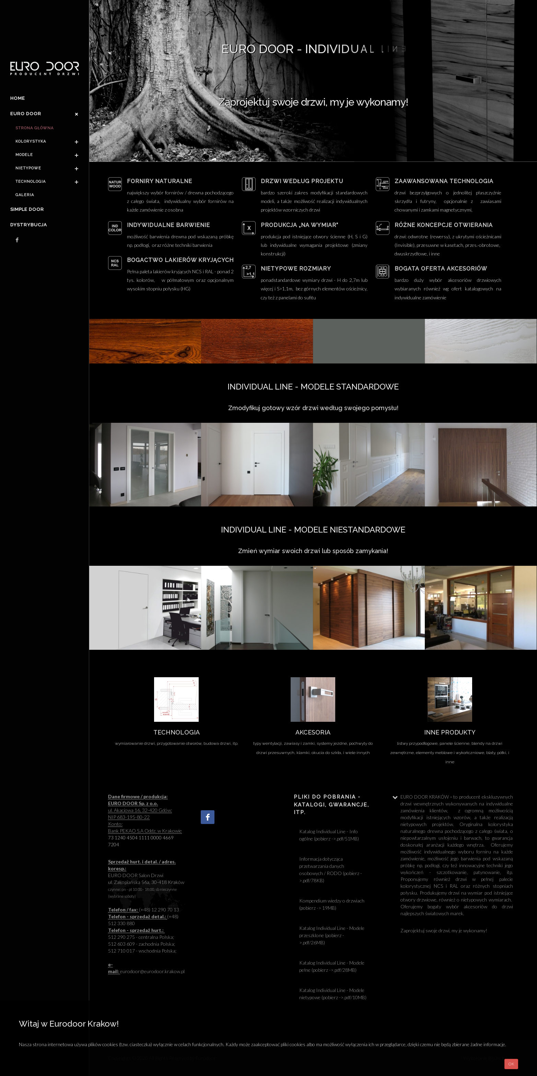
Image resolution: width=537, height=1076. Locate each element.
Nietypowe (28, 168)
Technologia (30, 181)
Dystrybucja (28, 224)
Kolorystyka (30, 141)
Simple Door (27, 209)
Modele (24, 155)
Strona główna (34, 128)
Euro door (25, 113)
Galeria (24, 195)
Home (17, 98)
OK (511, 1063)
